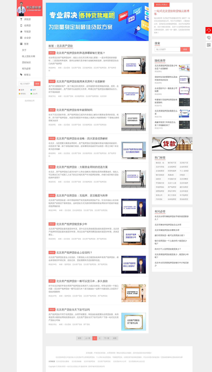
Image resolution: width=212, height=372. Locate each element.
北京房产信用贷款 (101, 210)
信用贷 (25, 25)
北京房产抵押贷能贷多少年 (74, 224)
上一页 (87, 338)
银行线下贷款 (172, 163)
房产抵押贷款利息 (172, 187)
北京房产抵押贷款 (100, 68)
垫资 (24, 44)
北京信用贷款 (77, 210)
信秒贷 (158, 179)
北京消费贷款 (184, 179)
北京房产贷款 (76, 68)
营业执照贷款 (184, 199)
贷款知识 (26, 62)
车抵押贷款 (160, 187)
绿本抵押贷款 (172, 199)
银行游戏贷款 (160, 175)
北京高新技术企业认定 (137, 361)
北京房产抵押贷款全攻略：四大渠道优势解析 (86, 138)
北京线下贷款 (184, 163)
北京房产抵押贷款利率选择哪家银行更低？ (84, 52)
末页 (114, 338)
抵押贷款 (67, 264)
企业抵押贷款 (172, 167)
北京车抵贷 (184, 191)
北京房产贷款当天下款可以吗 (75, 309)
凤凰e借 (171, 175)
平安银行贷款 (160, 183)
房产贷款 (86, 324)
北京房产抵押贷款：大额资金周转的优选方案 (86, 167)
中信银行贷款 (172, 179)
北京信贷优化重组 (62, 361)
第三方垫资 (172, 195)
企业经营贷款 (184, 167)
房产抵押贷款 (102, 239)
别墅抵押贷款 (160, 191)
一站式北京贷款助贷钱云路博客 (29, 8)
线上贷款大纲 (28, 56)
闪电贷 (182, 175)
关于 (23, 50)
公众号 (34, 94)
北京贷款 (67, 68)
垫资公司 (159, 195)
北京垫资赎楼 (76, 361)
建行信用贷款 (184, 187)
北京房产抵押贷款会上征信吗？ (77, 252)
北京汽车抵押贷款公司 (160, 167)
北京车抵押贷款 (184, 183)
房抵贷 (25, 19)
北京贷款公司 (29, 101)
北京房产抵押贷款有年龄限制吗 (77, 110)
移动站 (22, 94)
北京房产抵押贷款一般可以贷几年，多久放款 (86, 281)
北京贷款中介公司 (119, 361)
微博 (21, 90)
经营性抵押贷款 (172, 171)
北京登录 (103, 96)
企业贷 (25, 38)
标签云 (25, 75)
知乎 (33, 90)
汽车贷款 (159, 199)
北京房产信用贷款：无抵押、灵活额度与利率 (86, 195)
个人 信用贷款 (184, 171)
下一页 (106, 338)
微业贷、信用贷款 (160, 163)
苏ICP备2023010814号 (96, 366)
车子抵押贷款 (184, 195)
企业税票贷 (160, 171)
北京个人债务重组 (172, 183)
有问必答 (26, 68)
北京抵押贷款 (87, 68)
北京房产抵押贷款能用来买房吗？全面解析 (84, 81)
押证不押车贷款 (172, 191)
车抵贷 (25, 31)
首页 (79, 338)
